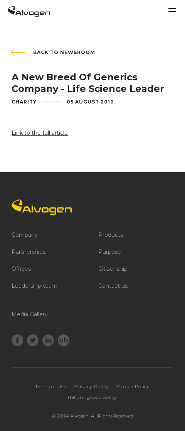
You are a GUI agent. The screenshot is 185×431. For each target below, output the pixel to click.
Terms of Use (50, 386)
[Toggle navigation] (172, 10)
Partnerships (28, 251)
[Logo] (92, 207)
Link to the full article (40, 132)
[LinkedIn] (48, 341)
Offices (21, 268)
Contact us (113, 285)
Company (25, 234)
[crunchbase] (63, 341)
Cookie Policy (133, 386)
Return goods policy (92, 397)
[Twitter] (33, 341)
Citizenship (113, 268)
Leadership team (34, 285)
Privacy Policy (91, 386)
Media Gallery (30, 314)
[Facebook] (17, 341)
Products (110, 234)
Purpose (109, 251)
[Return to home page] (29, 14)
